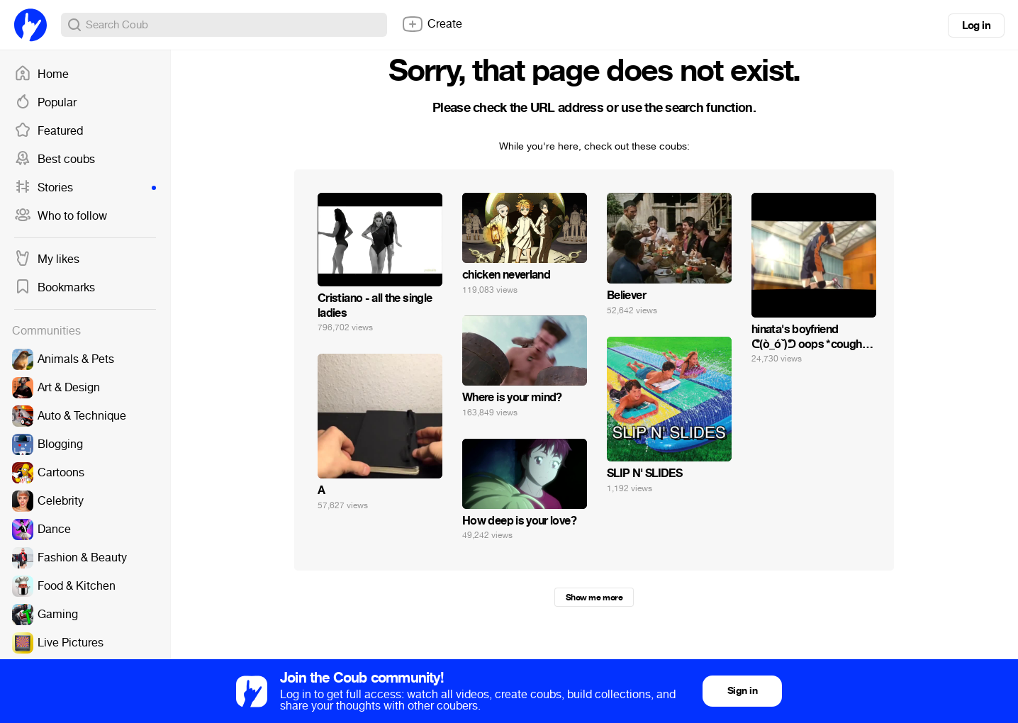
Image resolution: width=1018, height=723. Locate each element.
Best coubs (54, 159)
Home (41, 74)
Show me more (594, 597)
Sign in (742, 690)
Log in (976, 25)
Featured (48, 131)
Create (431, 24)
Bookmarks (54, 288)
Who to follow (60, 216)
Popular (45, 103)
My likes (46, 259)
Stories (85, 188)
